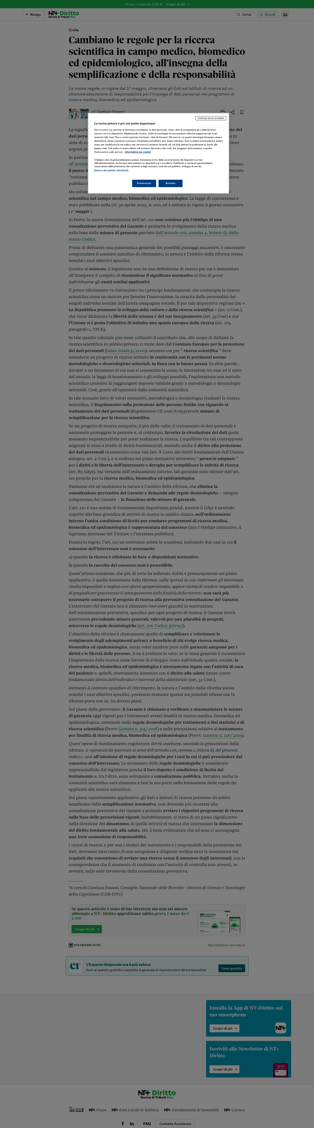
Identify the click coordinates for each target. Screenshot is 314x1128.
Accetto (171, 183)
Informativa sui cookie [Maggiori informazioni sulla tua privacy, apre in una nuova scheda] (138, 152)
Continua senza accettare (211, 118)
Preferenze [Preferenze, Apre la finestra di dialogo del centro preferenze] (144, 183)
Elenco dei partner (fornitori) (111, 170)
